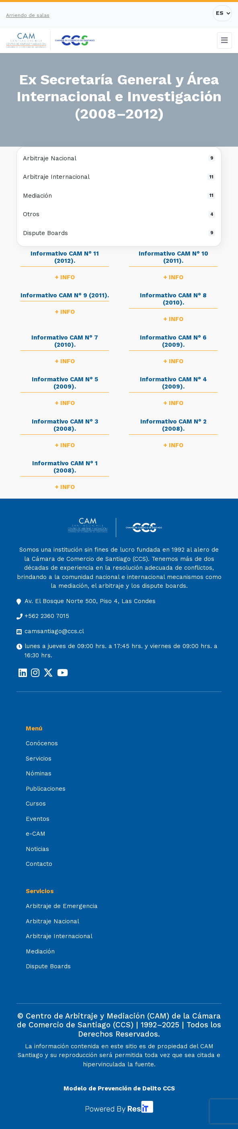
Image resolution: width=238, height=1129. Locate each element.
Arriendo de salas (27, 15)
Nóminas (38, 773)
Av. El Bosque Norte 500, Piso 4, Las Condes (90, 601)
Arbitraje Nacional (119, 158)
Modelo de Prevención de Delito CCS (119, 1088)
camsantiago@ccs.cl (54, 631)
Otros (119, 214)
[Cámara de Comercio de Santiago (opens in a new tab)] (75, 41)
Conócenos (42, 743)
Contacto (39, 863)
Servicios (38, 758)
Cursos (36, 803)
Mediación (119, 195)
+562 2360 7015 (47, 616)
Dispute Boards (119, 233)
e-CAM (35, 833)
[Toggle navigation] (224, 40)
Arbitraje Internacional (119, 176)
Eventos (37, 818)
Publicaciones (46, 788)
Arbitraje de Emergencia (62, 906)
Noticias (37, 849)
